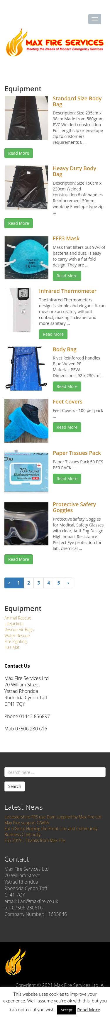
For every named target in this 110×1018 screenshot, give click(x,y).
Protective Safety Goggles (74, 507)
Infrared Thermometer (68, 290)
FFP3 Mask (66, 238)
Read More (18, 153)
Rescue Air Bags (18, 629)
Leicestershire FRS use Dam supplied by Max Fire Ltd (52, 817)
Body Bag (65, 349)
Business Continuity (22, 834)
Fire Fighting (15, 641)
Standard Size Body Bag (77, 101)
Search (14, 786)
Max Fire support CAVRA (26, 822)
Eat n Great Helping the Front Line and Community (51, 828)
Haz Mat (12, 647)
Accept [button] (67, 1009)
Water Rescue (17, 635)
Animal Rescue (17, 618)
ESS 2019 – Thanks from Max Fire (34, 840)
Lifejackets (13, 624)
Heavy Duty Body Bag (74, 171)
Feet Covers (67, 401)
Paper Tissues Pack (77, 452)
